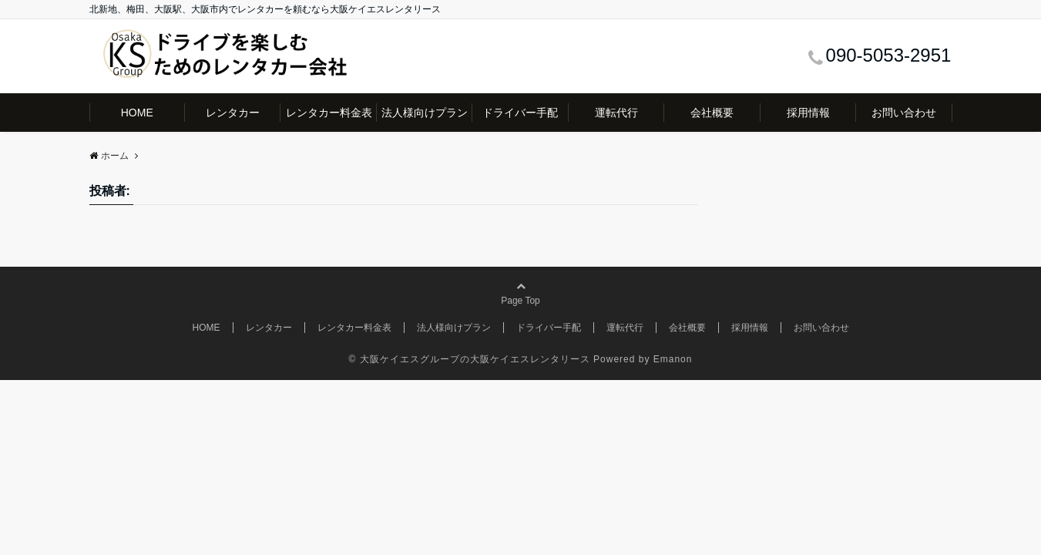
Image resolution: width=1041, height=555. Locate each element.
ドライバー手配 (520, 112)
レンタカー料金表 (329, 112)
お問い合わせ (903, 112)
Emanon (673, 359)
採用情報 (808, 112)
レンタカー (233, 112)
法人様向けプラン (424, 112)
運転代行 (616, 112)
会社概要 (712, 112)
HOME (137, 112)
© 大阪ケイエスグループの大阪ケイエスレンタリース (469, 359)
